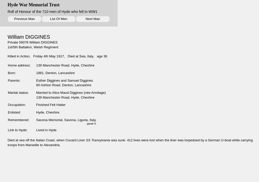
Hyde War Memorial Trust (33, 4)
